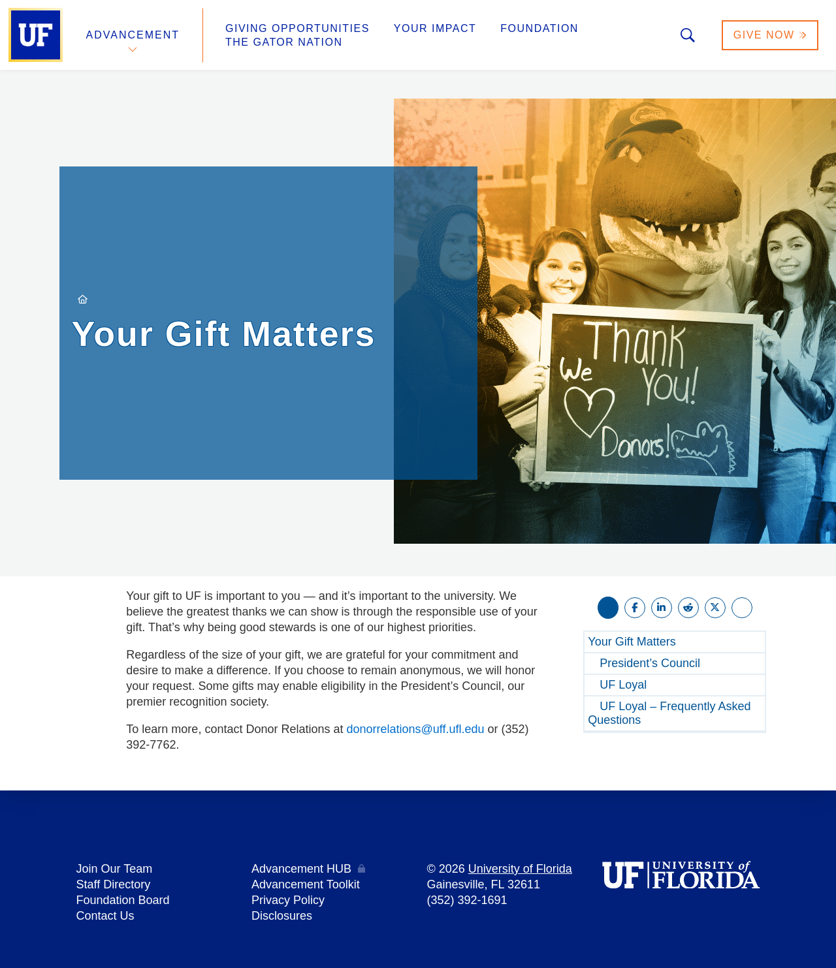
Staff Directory (113, 884)
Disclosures (281, 915)
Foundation (539, 28)
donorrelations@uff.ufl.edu (416, 729)
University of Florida (520, 868)
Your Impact (435, 28)
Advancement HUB (301, 868)
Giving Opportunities (297, 28)
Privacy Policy (288, 900)
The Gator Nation (284, 42)
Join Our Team (114, 868)
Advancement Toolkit (305, 884)
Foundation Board (123, 900)
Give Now (770, 34)
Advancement (133, 34)
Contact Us (105, 915)
